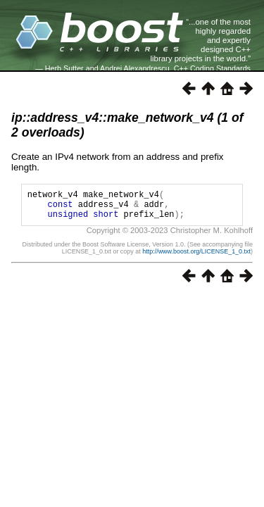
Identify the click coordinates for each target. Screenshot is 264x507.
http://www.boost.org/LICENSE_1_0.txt (196, 257)
